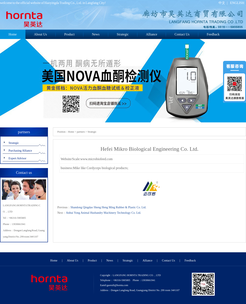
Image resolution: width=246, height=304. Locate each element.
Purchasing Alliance (20, 150)
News (95, 34)
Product (69, 34)
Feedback (213, 34)
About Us (40, 34)
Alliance (151, 34)
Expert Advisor (17, 158)
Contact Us (182, 34)
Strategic (123, 34)
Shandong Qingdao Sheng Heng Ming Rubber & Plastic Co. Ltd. (108, 207)
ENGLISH (237, 3)
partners (81, 131)
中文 (221, 3)
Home (71, 131)
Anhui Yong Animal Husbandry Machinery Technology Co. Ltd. (103, 212)
